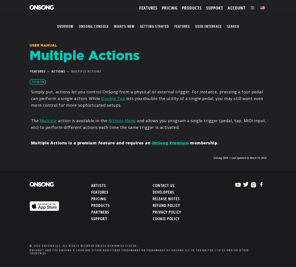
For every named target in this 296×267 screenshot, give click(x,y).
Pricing (98, 198)
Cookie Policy (166, 218)
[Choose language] (262, 8)
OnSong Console (94, 26)
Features (182, 26)
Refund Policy (166, 205)
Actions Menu (122, 120)
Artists (98, 185)
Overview (65, 26)
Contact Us (164, 185)
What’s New (124, 26)
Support (99, 218)
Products (100, 205)
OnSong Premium (170, 142)
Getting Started (154, 26)
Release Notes (166, 198)
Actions (58, 71)
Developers (163, 191)
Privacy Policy (167, 211)
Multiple (48, 120)
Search (233, 26)
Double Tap (113, 98)
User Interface (208, 26)
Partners (100, 211)
